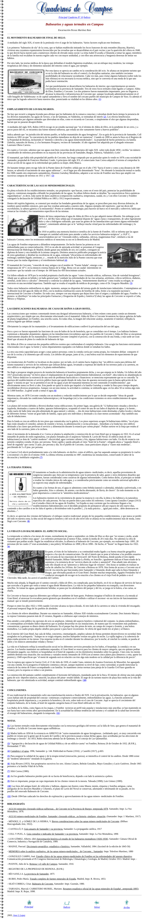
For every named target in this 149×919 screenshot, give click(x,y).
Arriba (127, 907)
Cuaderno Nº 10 (75, 17)
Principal (63, 17)
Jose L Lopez (19, 915)
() (100, 99)
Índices (87, 17)
